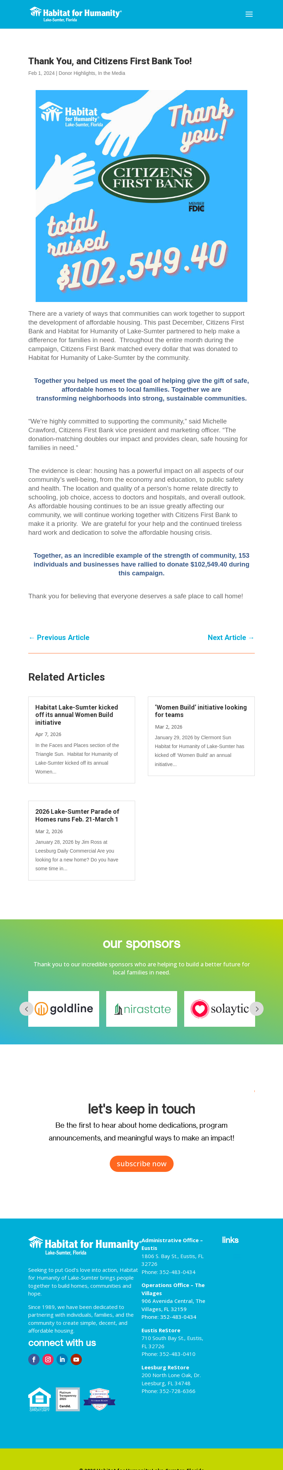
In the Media (111, 73)
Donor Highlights (77, 73)
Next (256, 1009)
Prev (26, 1009)
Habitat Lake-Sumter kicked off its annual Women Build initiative (76, 715)
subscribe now (142, 1163)
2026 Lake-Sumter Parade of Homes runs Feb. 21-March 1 (77, 815)
